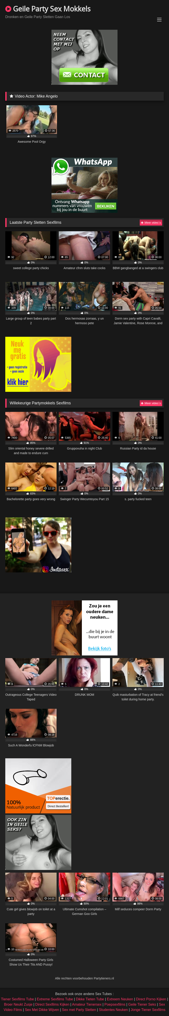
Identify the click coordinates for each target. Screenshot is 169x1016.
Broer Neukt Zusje (18, 1004)
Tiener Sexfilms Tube (17, 999)
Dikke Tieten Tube (90, 999)
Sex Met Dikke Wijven (42, 1010)
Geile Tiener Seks (142, 1004)
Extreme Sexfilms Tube (55, 999)
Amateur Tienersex (86, 1004)
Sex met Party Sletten (79, 1010)
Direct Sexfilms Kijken (52, 1004)
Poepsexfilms (115, 1004)
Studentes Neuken (113, 1010)
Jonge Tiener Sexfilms (148, 1010)
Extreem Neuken (120, 999)
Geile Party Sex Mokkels (47, 8)
